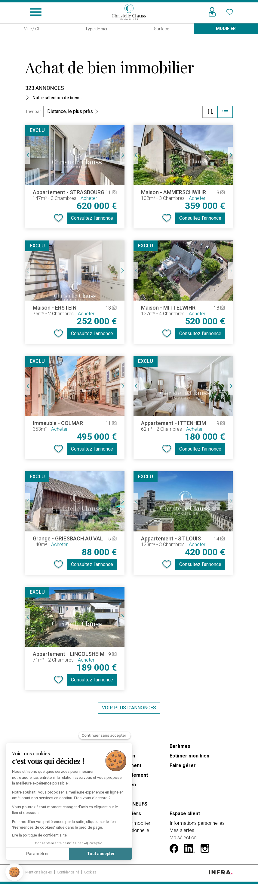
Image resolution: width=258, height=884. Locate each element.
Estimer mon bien (189, 756)
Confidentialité (68, 872)
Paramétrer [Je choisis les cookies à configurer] (37, 853)
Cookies (90, 872)
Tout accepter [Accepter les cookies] (101, 853)
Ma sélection (183, 837)
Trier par (33, 111)
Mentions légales (39, 872)
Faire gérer (183, 765)
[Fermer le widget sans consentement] (105, 735)
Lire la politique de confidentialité (39, 835)
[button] (14, 872)
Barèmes (180, 746)
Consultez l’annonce (92, 218)
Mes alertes (182, 830)
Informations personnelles (197, 823)
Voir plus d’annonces (129, 708)
